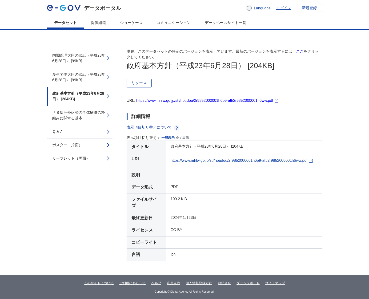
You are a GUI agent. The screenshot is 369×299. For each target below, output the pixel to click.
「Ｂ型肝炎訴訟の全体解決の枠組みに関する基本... (78, 115)
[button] (258, 8)
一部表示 (168, 138)
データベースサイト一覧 (225, 23)
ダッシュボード (248, 283)
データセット (65, 23)
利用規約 (173, 283)
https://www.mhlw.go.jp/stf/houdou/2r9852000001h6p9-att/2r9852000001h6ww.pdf (204, 100)
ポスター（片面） (67, 145)
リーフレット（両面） (71, 158)
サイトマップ (275, 283)
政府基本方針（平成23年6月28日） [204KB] (78, 96)
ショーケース (131, 23)
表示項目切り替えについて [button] (153, 127)
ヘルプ (156, 283)
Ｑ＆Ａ (57, 132)
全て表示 (182, 138)
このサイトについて (99, 283)
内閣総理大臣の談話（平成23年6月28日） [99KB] (78, 58)
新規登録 (309, 8)
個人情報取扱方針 (199, 283)
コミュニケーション (174, 23)
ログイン (283, 8)
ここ (300, 51)
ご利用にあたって (132, 283)
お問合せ (224, 283)
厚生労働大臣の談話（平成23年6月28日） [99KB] (78, 77)
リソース (139, 83)
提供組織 (98, 23)
